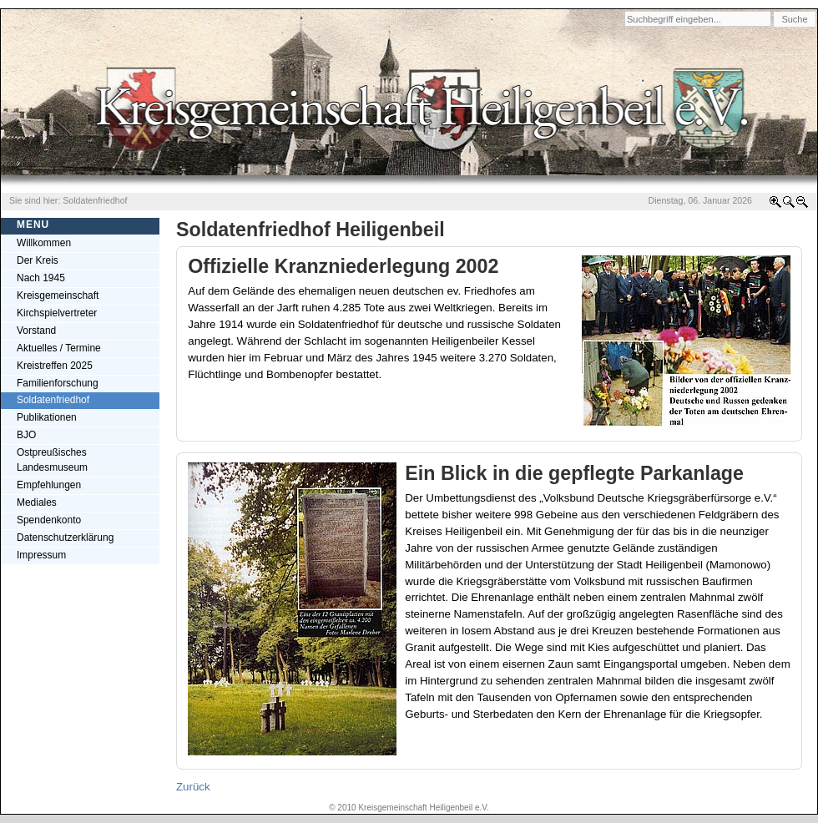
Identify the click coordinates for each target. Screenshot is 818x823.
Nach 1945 (41, 278)
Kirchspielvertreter (57, 313)
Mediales (37, 502)
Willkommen (44, 243)
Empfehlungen (49, 485)
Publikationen (47, 417)
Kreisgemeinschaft (57, 295)
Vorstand (36, 330)
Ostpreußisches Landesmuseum (52, 460)
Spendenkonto (49, 520)
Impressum (41, 555)
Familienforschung (57, 383)
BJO (26, 435)
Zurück (193, 786)
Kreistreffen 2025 (55, 365)
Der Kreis (37, 260)
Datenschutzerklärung (65, 537)
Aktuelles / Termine (59, 348)
